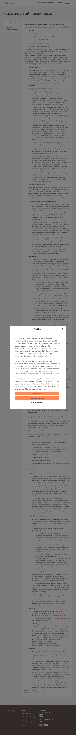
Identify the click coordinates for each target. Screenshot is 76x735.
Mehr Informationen (37, 403)
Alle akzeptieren (37, 394)
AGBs (26, 389)
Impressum (40, 389)
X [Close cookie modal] (62, 328)
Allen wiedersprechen (37, 398)
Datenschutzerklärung (48, 384)
